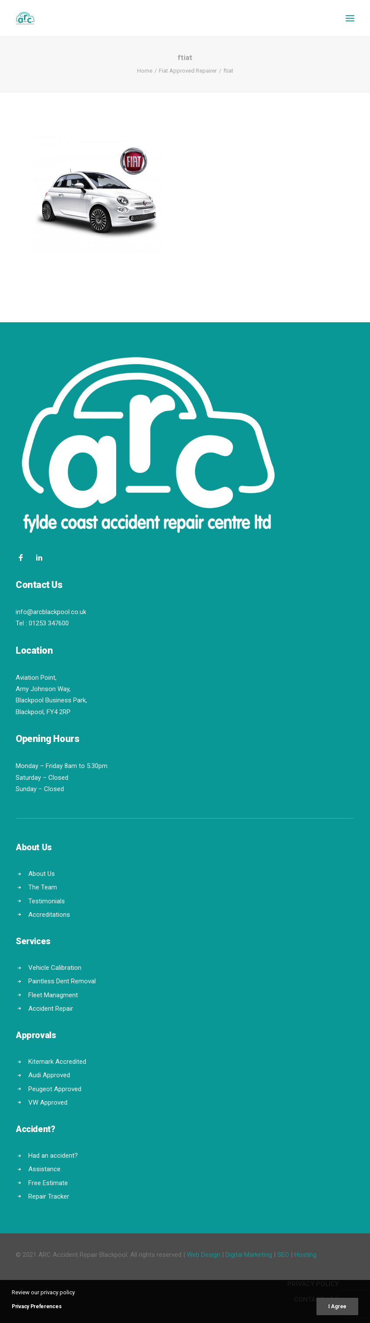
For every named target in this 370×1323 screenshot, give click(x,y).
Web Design (203, 1255)
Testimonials (46, 901)
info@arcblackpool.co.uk (51, 612)
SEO (283, 1255)
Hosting (305, 1255)
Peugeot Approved (54, 1089)
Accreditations (49, 915)
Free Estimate (48, 1183)
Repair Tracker (48, 1196)
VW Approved (47, 1102)
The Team (42, 887)
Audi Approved (49, 1075)
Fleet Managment (53, 995)
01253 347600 (49, 623)
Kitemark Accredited (57, 1062)
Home (144, 70)
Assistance (44, 1169)
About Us (41, 874)
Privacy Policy (313, 1284)
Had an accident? (53, 1155)
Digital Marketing (248, 1255)
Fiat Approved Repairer (188, 70)
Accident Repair (50, 1008)
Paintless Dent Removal (62, 981)
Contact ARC (316, 1299)
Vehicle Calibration (54, 968)
